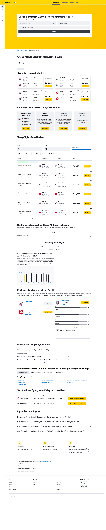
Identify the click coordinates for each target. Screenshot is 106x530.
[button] (2, 2)
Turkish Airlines (29, 300)
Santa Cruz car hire (48, 373)
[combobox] (23, 20)
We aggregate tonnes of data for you (56, 459)
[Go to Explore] (2, 16)
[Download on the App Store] (85, 477)
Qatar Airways (29, 292)
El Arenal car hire (23, 375)
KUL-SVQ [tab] (55, 223)
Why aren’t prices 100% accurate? (56, 462)
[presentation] (74, 17)
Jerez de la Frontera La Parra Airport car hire (78, 371)
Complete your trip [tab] (24, 363)
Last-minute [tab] (35, 69)
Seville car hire (22, 371)
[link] (27, 128)
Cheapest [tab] (22, 69)
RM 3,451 (68, 16)
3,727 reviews (29, 296)
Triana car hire (71, 373)
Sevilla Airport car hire (49, 371)
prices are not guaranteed (48, 452)
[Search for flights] (2, 6)
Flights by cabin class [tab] (37, 363)
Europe (23, 50)
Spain (28, 50)
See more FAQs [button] (44, 353)
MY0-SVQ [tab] (52, 240)
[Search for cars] (2, 13)
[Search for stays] (2, 9)
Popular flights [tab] (60, 363)
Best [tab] (28, 69)
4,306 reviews (29, 305)
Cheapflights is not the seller (56, 456)
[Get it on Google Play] (85, 473)
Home (19, 50)
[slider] (93, 149)
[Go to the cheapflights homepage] (10, 2)
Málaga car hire (22, 373)
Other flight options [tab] (49, 363)
